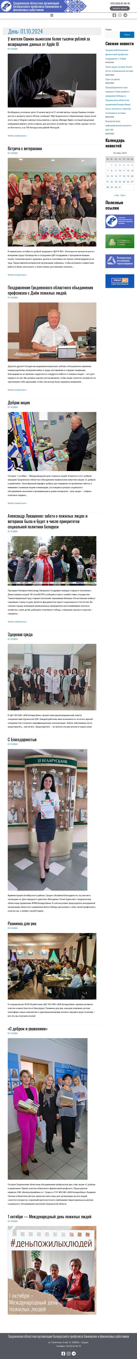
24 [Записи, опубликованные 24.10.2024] (120, 179)
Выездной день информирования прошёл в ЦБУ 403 (118, 123)
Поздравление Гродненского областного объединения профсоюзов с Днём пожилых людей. (50, 290)
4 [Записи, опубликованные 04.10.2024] (124, 163)
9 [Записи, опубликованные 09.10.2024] (115, 168)
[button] (51, 16)
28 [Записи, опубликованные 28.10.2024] (108, 185)
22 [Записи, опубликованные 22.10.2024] (112, 179)
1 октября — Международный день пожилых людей (49, 1216)
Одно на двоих (112, 78)
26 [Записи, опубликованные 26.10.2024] (128, 179)
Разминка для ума (22, 923)
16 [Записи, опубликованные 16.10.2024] (116, 174)
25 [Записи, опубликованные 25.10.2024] (124, 179)
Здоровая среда (20, 634)
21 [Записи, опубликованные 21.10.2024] (108, 179)
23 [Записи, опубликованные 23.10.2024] (116, 179)
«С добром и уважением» (28, 1028)
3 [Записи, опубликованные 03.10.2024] (119, 163)
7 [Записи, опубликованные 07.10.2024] (107, 168)
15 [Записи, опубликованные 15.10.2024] (112, 174)
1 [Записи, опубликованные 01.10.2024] (111, 163)
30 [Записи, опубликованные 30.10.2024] (116, 185)
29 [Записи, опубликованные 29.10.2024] (112, 185)
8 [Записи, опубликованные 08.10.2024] (111, 168)
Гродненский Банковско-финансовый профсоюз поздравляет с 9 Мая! (117, 54)
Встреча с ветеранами (25, 148)
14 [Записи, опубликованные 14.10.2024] (108, 174)
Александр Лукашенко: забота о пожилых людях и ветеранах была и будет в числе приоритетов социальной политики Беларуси (48, 521)
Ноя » (123, 193)
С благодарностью (22, 739)
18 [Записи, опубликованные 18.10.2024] (124, 174)
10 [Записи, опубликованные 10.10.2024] (120, 168)
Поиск (108, 29)
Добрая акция (19, 402)
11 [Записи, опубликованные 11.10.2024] (124, 168)
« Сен (116, 193)
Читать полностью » (17, 136)
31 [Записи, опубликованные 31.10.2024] (120, 185)
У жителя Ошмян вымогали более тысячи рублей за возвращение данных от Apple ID (49, 41)
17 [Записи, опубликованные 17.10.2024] (120, 174)
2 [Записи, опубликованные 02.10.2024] (115, 163)
